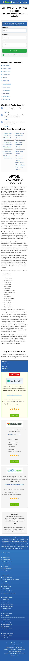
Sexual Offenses (6, 71)
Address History (6, 96)
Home (7, 642)
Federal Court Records (8, 590)
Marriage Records (7, 84)
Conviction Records (7, 568)
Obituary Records (7, 608)
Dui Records (7, 156)
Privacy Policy (21, 649)
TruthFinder (14, 642)
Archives (6, 649)
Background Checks (9, 140)
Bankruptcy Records (7, 561)
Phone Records (6, 611)
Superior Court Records (8, 633)
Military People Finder (8, 604)
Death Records (6, 99)
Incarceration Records (19, 136)
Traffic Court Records (7, 635)
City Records (5, 566)
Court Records (7, 146)
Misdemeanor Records (8, 606)
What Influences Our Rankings (14, 651)
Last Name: (5, 34)
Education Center (10, 647)
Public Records (20, 162)
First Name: (5, 27)
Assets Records (6, 557)
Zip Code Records (7, 637)
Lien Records (19, 142)
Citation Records (6, 564)
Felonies (5, 77)
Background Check (7, 559)
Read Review (14, 415)
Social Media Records (7, 628)
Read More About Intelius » (14, 434)
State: (4, 42)
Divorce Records (6, 87)
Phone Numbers (6, 90)
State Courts (13, 649)
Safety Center (19, 647)
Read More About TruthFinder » (14, 395)
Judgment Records (20, 140)
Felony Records (20, 133)
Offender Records (20, 149)
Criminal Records (8, 149)
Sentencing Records (7, 624)
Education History (7, 586)
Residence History (20, 165)
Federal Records (8, 158)
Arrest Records (6, 65)
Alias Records (7, 135)
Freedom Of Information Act (9, 593)
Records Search (6, 619)
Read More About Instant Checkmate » (14, 484)
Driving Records (8, 153)
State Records (6, 631)
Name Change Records (19, 145)
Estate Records (6, 588)
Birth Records (6, 80)
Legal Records (6, 93)
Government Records (7, 597)
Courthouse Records (7, 577)
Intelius (21, 642)
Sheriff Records (6, 626)
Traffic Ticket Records (19, 168)
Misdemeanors (6, 74)
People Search (19, 156)
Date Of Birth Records (7, 581)
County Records (8, 144)
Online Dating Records (19, 152)
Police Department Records (20, 159)
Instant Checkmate (14, 645)
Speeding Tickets (7, 68)
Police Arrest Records (7, 613)
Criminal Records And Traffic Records (11, 579)
